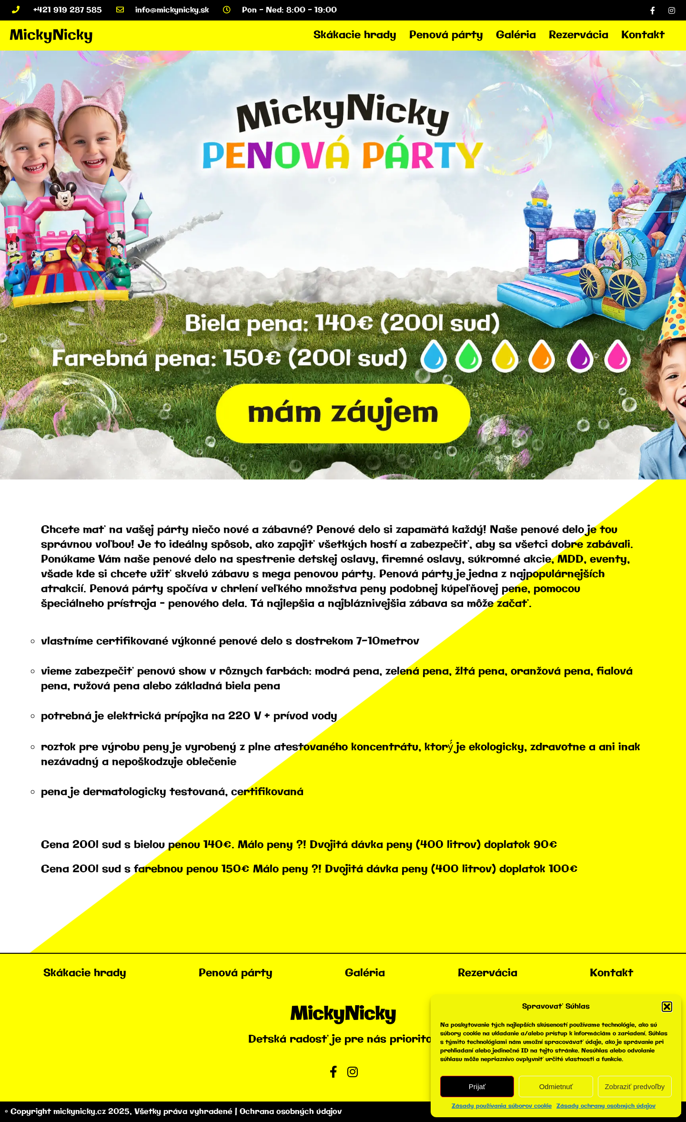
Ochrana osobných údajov (291, 1111)
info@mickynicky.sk (162, 10)
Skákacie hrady (354, 35)
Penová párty (446, 35)
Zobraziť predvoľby (635, 1086)
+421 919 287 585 (57, 10)
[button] (667, 1006)
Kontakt (643, 35)
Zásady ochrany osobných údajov (606, 1106)
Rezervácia (578, 35)
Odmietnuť (556, 1086)
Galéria (516, 35)
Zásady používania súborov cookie (502, 1106)
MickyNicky (51, 35)
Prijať (477, 1086)
